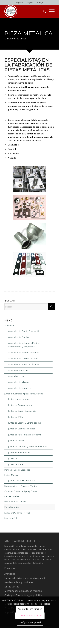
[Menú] (50, 11)
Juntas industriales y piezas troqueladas (25, 578)
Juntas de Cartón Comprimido (22, 410)
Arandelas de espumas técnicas (23, 352)
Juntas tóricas (11, 586)
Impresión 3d (10, 518)
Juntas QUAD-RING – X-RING (17, 512)
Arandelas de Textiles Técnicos (23, 358)
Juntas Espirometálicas (19, 452)
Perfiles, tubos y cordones (18, 582)
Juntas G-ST (13, 458)
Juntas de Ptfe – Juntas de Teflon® (24, 434)
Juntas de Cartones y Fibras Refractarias (27, 446)
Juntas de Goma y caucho (20, 405)
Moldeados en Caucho (15, 501)
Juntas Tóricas (11, 475)
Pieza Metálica (11, 507)
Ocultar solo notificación (30, 615)
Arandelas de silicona (18, 382)
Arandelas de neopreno (19, 388)
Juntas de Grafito (16, 440)
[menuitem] (20, 2)
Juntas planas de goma (19, 399)
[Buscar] (43, 11)
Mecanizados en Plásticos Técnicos (21, 486)
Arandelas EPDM (16, 376)
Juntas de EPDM (15, 416)
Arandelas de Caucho (18, 337)
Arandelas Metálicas (18, 370)
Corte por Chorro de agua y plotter (23, 595)
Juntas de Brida (15, 464)
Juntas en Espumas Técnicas (21, 428)
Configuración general (30, 622)
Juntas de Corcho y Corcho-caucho (24, 422)
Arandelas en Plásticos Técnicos (23, 364)
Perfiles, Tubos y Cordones (17, 469)
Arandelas (9, 325)
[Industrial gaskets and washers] (24, 11)
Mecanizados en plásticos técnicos (23, 590)
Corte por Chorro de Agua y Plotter (20, 491)
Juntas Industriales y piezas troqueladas (23, 393)
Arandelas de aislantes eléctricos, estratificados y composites (24, 345)
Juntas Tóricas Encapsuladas (22, 480)
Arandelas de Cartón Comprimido (24, 331)
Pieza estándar (11, 496)
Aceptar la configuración (30, 609)
